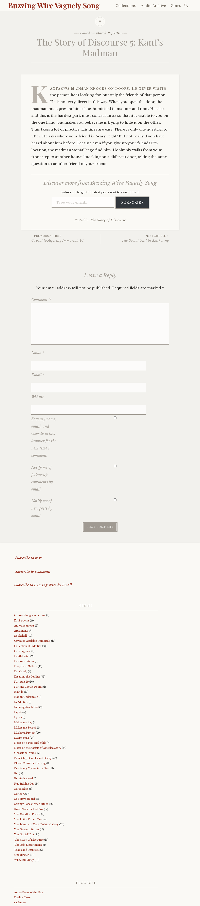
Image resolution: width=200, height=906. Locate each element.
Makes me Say (23, 691)
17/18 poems (21, 589)
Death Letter (22, 625)
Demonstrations (24, 630)
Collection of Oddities (27, 615)
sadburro (20, 871)
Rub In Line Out (24, 752)
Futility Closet (22, 866)
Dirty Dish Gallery (25, 635)
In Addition (21, 671)
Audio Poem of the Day (28, 861)
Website (37, 376)
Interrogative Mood (26, 676)
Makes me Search (25, 696)
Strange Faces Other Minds (31, 773)
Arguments (21, 599)
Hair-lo (18, 661)
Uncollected (21, 824)
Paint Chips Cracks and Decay (33, 727)
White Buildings (24, 829)
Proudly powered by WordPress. (32, 902)
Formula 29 (21, 650)
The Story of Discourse (108, 220)
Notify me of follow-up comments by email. (42, 447)
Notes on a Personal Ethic (30, 712)
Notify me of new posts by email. (41, 477)
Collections (126, 6)
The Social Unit (24, 803)
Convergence (22, 620)
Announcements (24, 594)
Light (17, 681)
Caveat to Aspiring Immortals (32, 610)
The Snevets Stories (26, 798)
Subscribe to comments (32, 541)
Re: (16, 742)
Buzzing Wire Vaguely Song (54, 5)
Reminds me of (23, 747)
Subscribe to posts (28, 527)
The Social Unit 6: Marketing (134, 238)
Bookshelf (20, 604)
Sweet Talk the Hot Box (28, 778)
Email (38, 364)
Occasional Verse (25, 722)
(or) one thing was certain (30, 584)
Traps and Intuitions (27, 819)
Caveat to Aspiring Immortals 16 (65, 238)
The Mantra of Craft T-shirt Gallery (36, 793)
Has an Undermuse (26, 666)
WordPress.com (100, 902)
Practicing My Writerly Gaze (32, 737)
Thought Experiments (28, 814)
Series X (19, 763)
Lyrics (18, 686)
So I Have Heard (24, 768)
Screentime (21, 757)
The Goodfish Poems (27, 783)
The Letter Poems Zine (28, 788)
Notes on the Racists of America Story (37, 717)
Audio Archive (153, 6)
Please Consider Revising (30, 732)
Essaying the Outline (27, 645)
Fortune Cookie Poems (28, 655)
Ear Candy (20, 640)
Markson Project (24, 701)
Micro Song (21, 706)
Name (37, 353)
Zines (176, 6)
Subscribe (132, 203)
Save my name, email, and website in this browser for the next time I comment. (43, 406)
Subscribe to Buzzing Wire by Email (43, 554)
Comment (41, 299)
